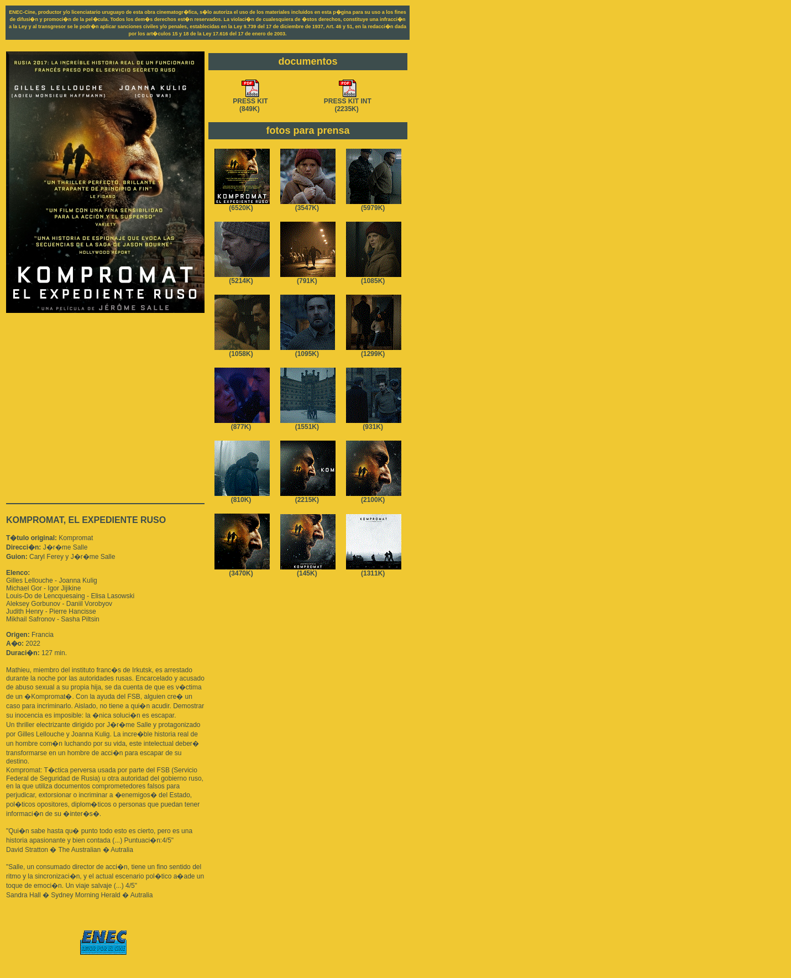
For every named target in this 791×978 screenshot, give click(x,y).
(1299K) (373, 351)
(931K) (373, 424)
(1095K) (307, 351)
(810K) (242, 497)
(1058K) (242, 351)
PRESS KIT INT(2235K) (347, 102)
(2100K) (373, 497)
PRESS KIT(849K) (250, 102)
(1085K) (373, 278)
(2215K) (308, 497)
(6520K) (242, 205)
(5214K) (242, 278)
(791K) (308, 278)
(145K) (308, 570)
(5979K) (373, 205)
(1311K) (373, 570)
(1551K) (308, 424)
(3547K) (308, 205)
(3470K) (242, 570)
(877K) (242, 424)
